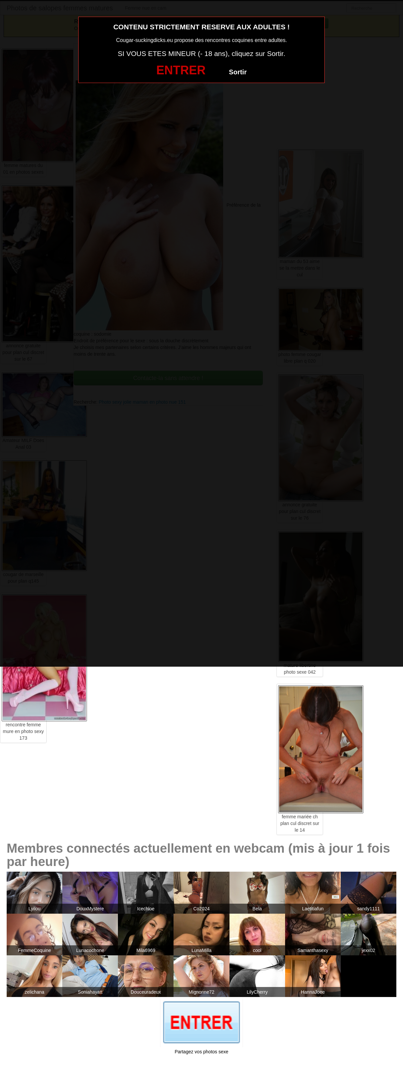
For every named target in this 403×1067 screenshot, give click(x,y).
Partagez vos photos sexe (201, 1051)
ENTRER (180, 70)
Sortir (237, 72)
